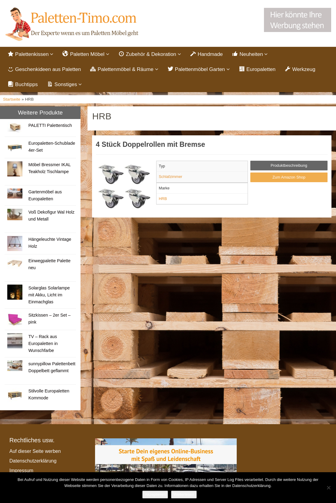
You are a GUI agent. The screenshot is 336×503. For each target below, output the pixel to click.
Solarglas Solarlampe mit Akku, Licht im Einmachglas (49, 295)
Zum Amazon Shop (288, 178)
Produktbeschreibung (289, 166)
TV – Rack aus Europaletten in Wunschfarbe (43, 344)
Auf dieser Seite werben (35, 451)
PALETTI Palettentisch (50, 126)
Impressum (21, 471)
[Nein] (328, 488)
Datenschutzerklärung (33, 461)
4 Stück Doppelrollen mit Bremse (150, 145)
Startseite (11, 100)
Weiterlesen (183, 494)
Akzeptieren (155, 494)
